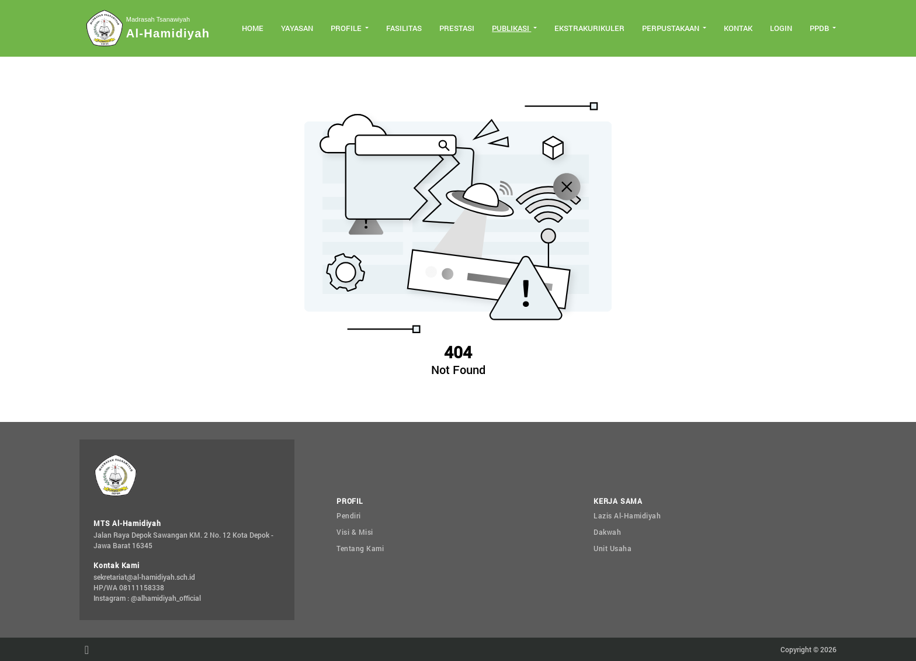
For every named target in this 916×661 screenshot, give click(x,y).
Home (252, 28)
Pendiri (348, 515)
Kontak (738, 28)
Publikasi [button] (511, 28)
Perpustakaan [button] (671, 28)
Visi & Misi (354, 532)
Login (781, 28)
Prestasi (456, 28)
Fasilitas (404, 28)
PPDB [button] (820, 28)
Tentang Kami (360, 548)
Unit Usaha (613, 548)
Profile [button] (347, 28)
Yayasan (297, 28)
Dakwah (607, 532)
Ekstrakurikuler (589, 28)
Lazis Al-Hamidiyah (627, 515)
